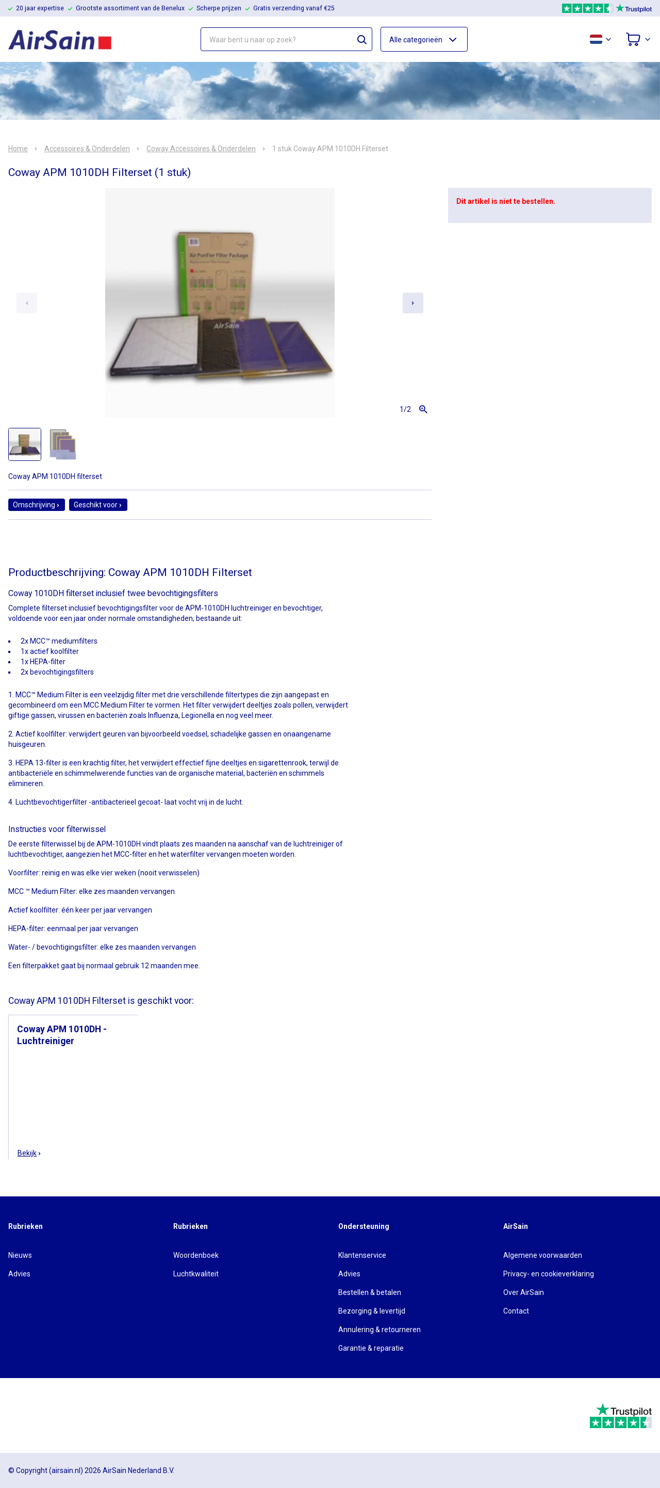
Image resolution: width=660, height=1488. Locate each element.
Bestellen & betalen (369, 1292)
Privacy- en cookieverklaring (548, 1274)
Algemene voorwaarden (542, 1255)
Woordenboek (196, 1255)
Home (18, 149)
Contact (516, 1311)
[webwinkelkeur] (36, 1416)
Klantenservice (362, 1255)
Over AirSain (523, 1292)
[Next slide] (413, 303)
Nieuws (20, 1255)
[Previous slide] (26, 303)
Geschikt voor (98, 505)
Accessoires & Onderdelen (87, 149)
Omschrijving (36, 505)
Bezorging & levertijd (371, 1311)
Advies (19, 1274)
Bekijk (30, 1153)
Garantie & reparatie (371, 1348)
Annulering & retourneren (379, 1329)
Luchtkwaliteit (196, 1274)
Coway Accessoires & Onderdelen (201, 149)
